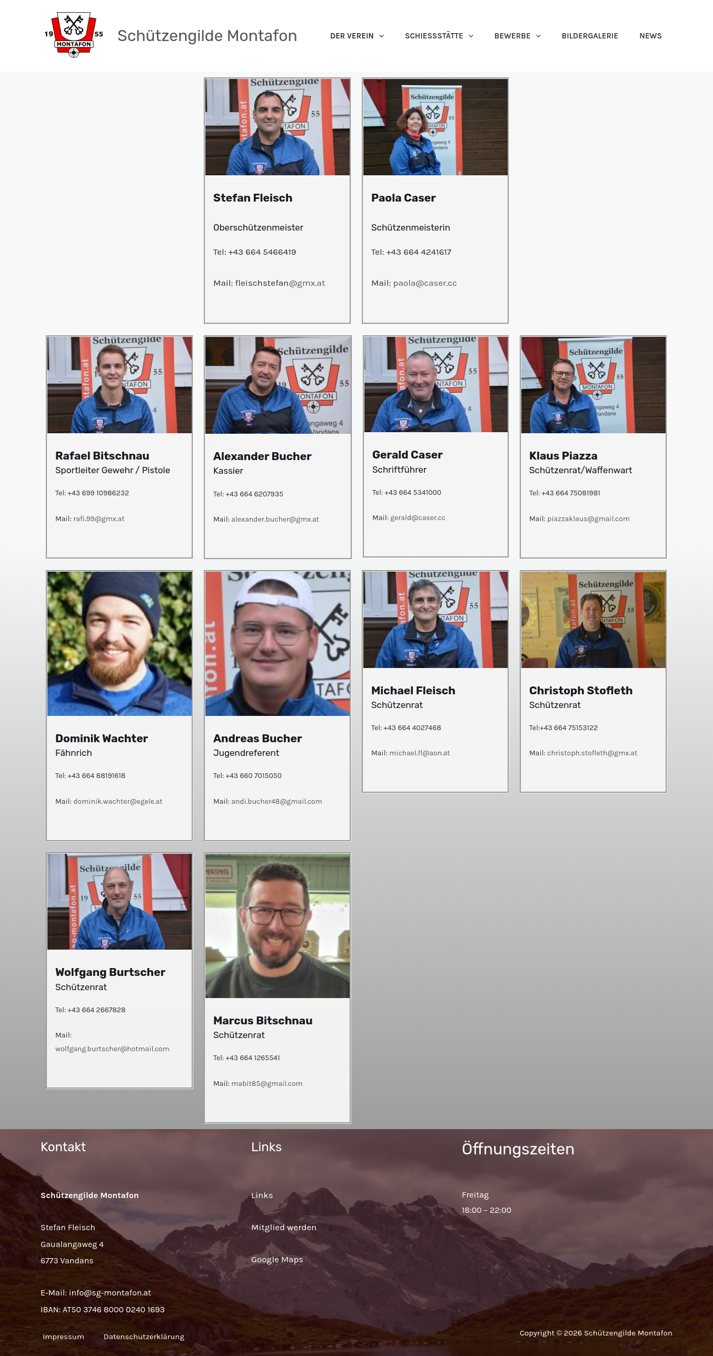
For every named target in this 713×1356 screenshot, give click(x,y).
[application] (426, 36)
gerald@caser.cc (417, 517)
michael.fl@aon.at (419, 753)
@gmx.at (307, 282)
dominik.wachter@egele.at (117, 801)
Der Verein (404, 36)
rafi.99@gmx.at (98, 518)
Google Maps (277, 1259)
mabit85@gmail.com (266, 1083)
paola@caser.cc (425, 282)
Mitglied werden (283, 1227)
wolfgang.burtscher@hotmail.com (112, 1048)
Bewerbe (544, 36)
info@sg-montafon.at (110, 1293)
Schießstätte (476, 36)
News (656, 36)
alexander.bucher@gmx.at (274, 519)
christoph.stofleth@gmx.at (592, 753)
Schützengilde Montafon (207, 35)
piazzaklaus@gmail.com (588, 518)
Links (262, 1195)
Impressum (61, 1336)
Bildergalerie (606, 36)
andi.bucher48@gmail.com (276, 801)
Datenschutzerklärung (153, 1336)
